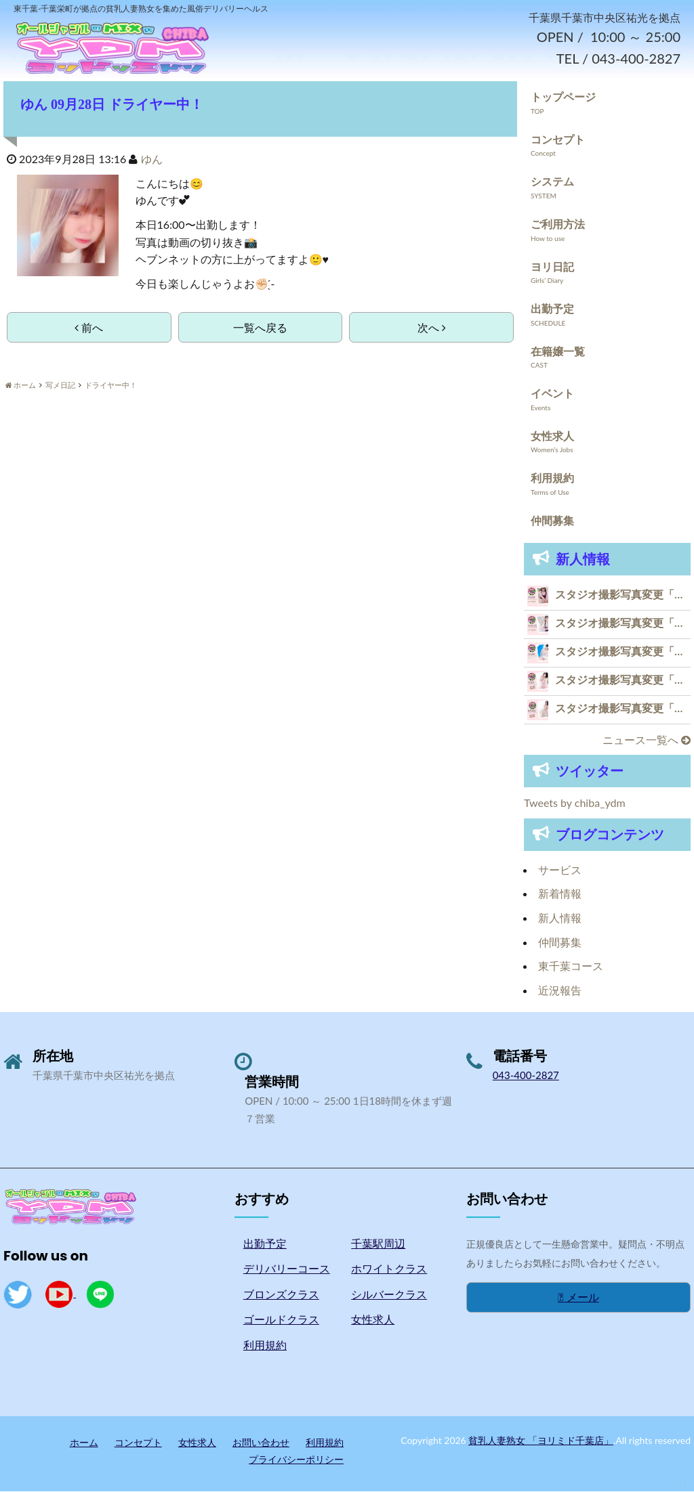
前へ (89, 328)
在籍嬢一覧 (558, 351)
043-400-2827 (526, 1076)
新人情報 (559, 919)
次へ (431, 328)
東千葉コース (570, 967)
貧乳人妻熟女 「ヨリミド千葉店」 (540, 1441)
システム (552, 182)
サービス (559, 870)
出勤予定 (552, 309)
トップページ (563, 97)
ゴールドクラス (281, 1320)
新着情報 (559, 894)
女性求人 (552, 437)
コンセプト (558, 139)
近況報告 (559, 990)
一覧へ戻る (260, 328)
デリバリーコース (286, 1269)
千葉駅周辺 (378, 1243)
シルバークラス (389, 1294)
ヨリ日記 (552, 267)
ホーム (84, 1443)
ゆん (152, 160)
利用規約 (552, 479)
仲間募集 (552, 521)
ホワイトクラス (389, 1269)
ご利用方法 (558, 225)
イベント (552, 394)
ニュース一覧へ (647, 740)
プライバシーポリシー (296, 1460)
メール (578, 1298)
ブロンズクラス (281, 1294)
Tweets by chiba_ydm (575, 803)
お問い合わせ (260, 1443)
